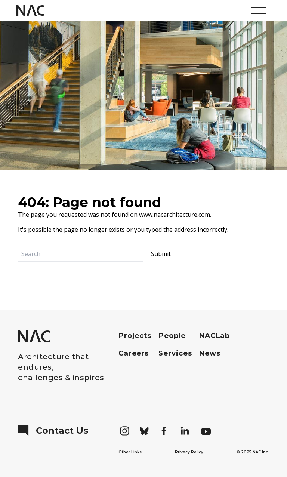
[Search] (81, 254)
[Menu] (258, 10)
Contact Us (53, 431)
